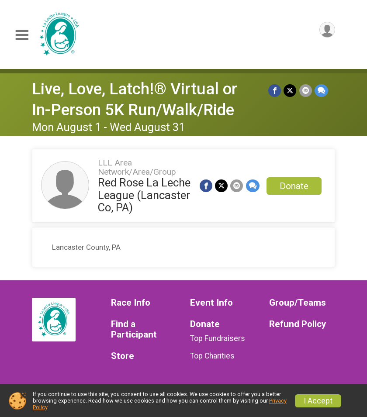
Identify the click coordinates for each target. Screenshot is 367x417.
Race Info (130, 303)
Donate (294, 186)
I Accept (318, 400)
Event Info (211, 303)
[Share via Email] (305, 90)
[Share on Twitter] (290, 90)
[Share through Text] (321, 90)
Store (122, 356)
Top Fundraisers (217, 338)
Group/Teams (297, 303)
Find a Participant (134, 329)
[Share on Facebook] (275, 90)
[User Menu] (327, 30)
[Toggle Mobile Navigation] (22, 35)
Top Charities (212, 356)
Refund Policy (297, 324)
